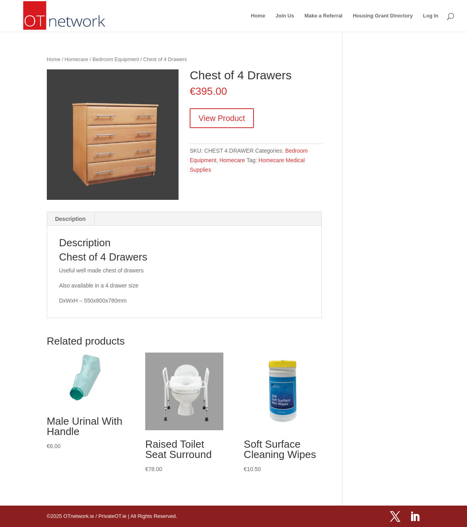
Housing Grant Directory (383, 16)
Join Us (284, 16)
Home (258, 16)
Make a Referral (323, 16)
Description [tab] (70, 219)
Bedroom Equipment (115, 59)
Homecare (76, 59)
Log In (430, 16)
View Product (221, 118)
